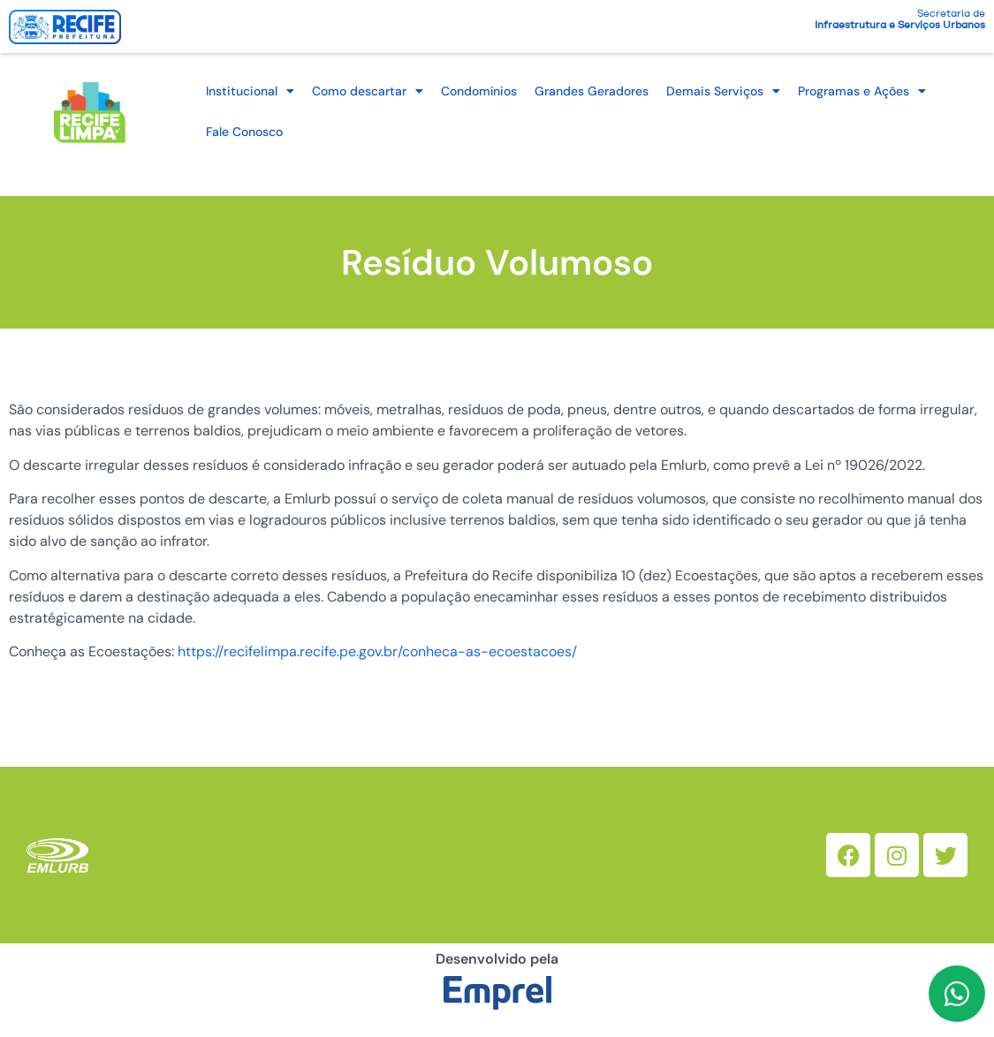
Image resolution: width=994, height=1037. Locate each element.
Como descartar (367, 91)
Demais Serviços (723, 91)
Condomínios (479, 91)
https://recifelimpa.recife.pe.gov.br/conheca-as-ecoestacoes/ (377, 651)
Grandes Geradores (592, 91)
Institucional (250, 91)
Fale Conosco (244, 132)
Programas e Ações (862, 91)
